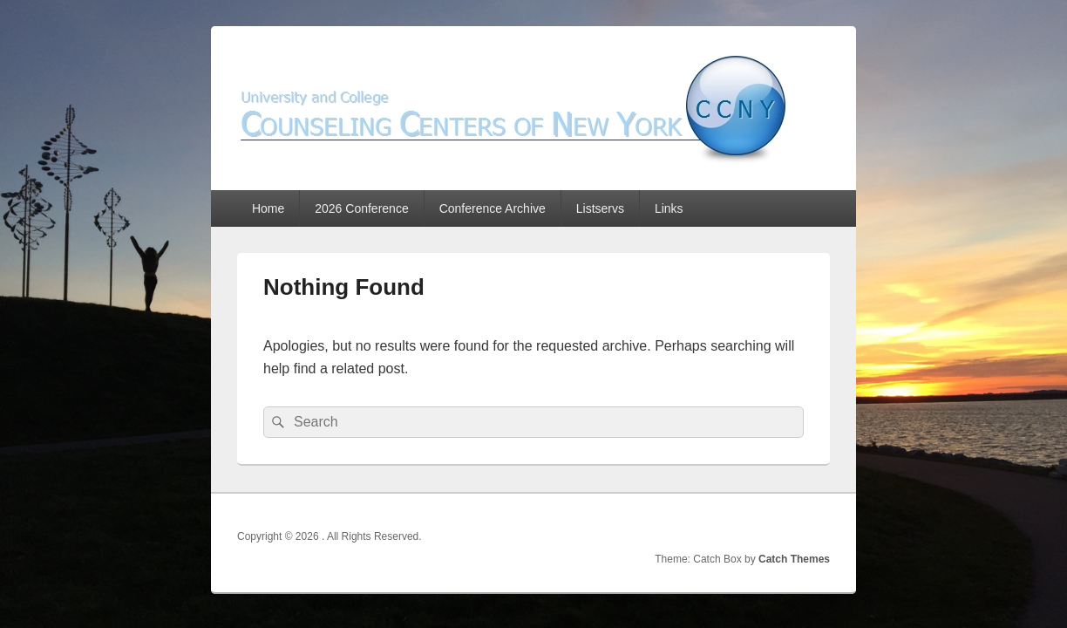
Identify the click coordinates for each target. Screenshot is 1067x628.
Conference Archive (492, 208)
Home (268, 208)
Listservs (600, 208)
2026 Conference (361, 208)
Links (669, 208)
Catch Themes (794, 559)
